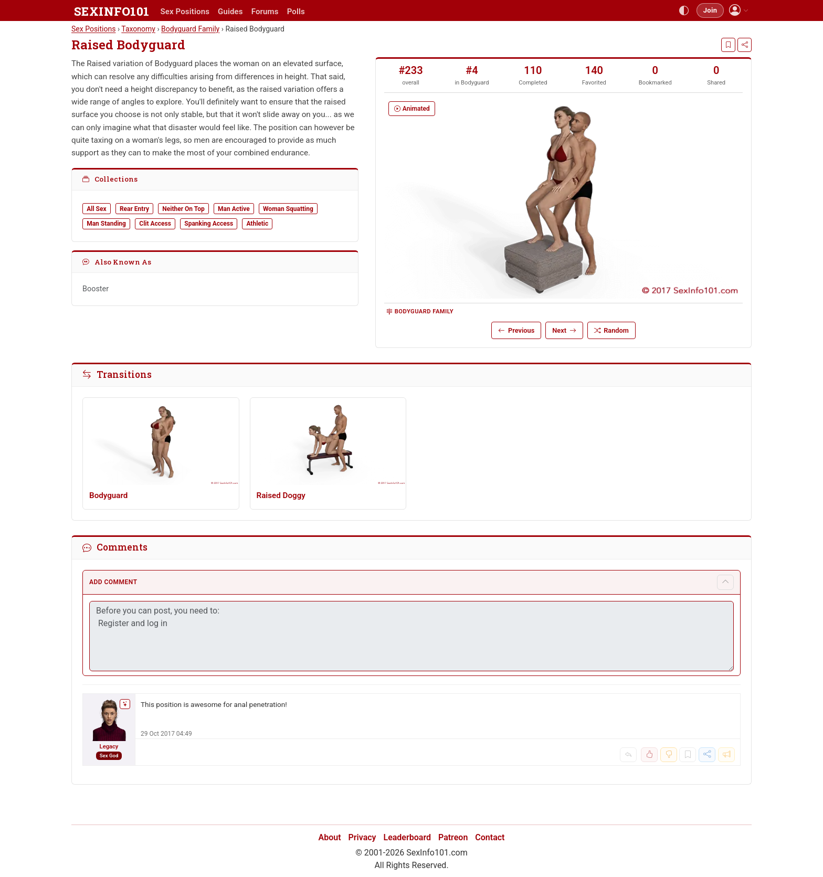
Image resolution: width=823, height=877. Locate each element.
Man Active (234, 209)
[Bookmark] (728, 44)
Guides (230, 11)
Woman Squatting (288, 209)
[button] (739, 10)
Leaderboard (407, 837)
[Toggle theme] (684, 10)
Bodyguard (190, 29)
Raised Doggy (281, 495)
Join (710, 10)
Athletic (257, 223)
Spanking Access (208, 223)
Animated (412, 108)
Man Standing (106, 223)
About (330, 837)
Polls (296, 11)
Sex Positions (184, 11)
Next (564, 330)
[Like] (649, 755)
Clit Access (155, 223)
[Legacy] (109, 729)
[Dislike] (668, 755)
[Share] (744, 44)
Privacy (362, 837)
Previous (516, 330)
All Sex (96, 209)
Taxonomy (138, 29)
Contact (489, 837)
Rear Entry (134, 209)
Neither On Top (183, 209)
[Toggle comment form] (725, 582)
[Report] (726, 755)
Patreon (453, 837)
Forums (265, 11)
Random (611, 330)
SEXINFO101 (111, 11)
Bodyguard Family (419, 311)
